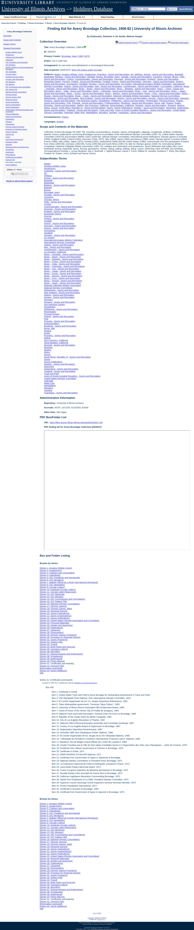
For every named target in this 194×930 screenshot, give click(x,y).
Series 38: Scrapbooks (51, 656)
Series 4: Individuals (49, 575)
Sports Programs (12, 132)
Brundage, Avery (112, 77)
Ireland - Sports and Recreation (79, 86)
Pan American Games (86, 100)
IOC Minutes (10, 84)
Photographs (10, 124)
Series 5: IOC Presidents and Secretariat (59, 577)
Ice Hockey (126, 84)
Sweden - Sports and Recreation (149, 108)
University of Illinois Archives (33, 9)
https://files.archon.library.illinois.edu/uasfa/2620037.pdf (76, 422)
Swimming (171, 108)
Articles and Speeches (13, 117)
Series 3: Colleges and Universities (57, 573)
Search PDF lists (185, 9)
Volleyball (68, 112)
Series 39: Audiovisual (50, 659)
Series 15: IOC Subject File (53, 601)
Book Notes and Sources (14, 139)
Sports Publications (12, 107)
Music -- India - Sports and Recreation (74, 91)
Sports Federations (12, 102)
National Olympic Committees (16, 92)
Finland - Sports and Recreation (86, 81)
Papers (65, 117)
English (60, 122)
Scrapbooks (10, 149)
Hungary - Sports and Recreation (104, 84)
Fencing (66, 81)
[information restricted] (50, 668)
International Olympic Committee (59, 242)
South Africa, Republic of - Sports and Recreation (82, 108)
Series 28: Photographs (51, 632)
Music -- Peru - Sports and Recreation (162, 93)
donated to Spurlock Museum (85, 683)
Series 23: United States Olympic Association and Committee (69, 620)
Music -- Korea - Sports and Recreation (85, 93)
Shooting (171, 105)
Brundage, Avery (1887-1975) (76, 56)
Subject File (10, 134)
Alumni (49, 23)
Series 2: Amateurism (50, 570)
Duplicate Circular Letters (15, 77)
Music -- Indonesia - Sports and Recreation (113, 91)
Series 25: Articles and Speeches (56, 625)
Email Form (101, 919)
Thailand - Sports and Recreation (82, 110)
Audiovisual (10, 152)
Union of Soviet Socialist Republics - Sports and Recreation (143, 110)
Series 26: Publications (51, 628)
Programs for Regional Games (16, 129)
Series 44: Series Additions (53, 670)
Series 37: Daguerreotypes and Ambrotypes (61, 654)
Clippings (9, 122)
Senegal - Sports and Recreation (150, 105)
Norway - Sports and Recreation (163, 98)
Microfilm (9, 144)
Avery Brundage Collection (65, 23)
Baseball (179, 74)
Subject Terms (9, 44)
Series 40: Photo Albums (52, 661)
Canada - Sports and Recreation (136, 77)
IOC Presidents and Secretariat (17, 62)
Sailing (80, 105)
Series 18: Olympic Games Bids (55, 608)
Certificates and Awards (14, 157)
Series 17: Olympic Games (53, 606)
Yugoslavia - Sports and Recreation (135, 112)
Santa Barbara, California (122, 105)
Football (106, 81)
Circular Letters (11, 74)
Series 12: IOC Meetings (52, 594)
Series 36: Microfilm (49, 651)
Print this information (178, 42)
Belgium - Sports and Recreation (70, 77)
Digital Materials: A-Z (77, 17)
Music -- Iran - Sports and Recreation (152, 91)
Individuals (9, 60)
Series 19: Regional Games (53, 611)
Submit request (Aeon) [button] (127, 42)
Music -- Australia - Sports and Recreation (64, 254)
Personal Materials (12, 114)
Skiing (47, 108)
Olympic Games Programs (15, 127)
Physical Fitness (167, 100)
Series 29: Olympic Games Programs (58, 635)
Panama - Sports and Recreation (59, 100)
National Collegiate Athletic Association (131, 96)
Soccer (54, 108)
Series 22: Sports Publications (54, 618)
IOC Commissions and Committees (18, 87)
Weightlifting (92, 112)
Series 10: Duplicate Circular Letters (57, 589)
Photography (152, 100)
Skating (180, 105)
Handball (83, 84)
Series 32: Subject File (51, 642)
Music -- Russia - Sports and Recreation (63, 280)
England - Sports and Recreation (163, 79)
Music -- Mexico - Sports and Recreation (124, 93)
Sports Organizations (13, 105)
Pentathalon (104, 100)
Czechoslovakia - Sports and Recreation (94, 79)
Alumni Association (36, 23)
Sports (110, 108)
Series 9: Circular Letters (52, 587)
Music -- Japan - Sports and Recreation (62, 271)
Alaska (57, 74)
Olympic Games (11, 94)
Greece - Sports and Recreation (59, 228)
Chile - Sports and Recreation (58, 202)
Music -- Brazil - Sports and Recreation (97, 89)
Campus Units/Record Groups (15, 17)
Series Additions (11, 165)
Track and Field (106, 110)
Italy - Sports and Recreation (108, 86)
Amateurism (10, 55)
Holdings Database (93, 9)
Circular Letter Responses (15, 79)
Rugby (178, 103)
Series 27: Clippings (49, 630)
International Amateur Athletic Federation (152, 84)
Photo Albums (11, 155)
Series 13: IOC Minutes (51, 596)
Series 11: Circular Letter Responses (57, 592)
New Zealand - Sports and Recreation (98, 98)
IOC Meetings (10, 82)
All (41, 673)
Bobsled (91, 77)
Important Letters (12, 142)
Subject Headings (107, 17)
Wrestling (103, 112)
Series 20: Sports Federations (54, 613)
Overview (7, 36)
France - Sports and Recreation (126, 81)
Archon (94, 927)
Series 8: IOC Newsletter (52, 585)
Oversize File (10, 160)
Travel (8, 137)
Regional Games (11, 100)
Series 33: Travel (48, 644)
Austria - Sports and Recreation (159, 74)
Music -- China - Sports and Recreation (62, 261)
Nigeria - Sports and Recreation (132, 98)
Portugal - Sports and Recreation (87, 103)
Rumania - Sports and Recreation (60, 105)
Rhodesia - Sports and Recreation (137, 103)
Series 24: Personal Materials (54, 623)
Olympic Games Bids (13, 97)
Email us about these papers (19, 181)
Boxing (99, 77)
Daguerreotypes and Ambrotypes (17, 147)
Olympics (184, 98)
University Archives (8, 23)
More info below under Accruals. (87, 70)
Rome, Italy (159, 103)
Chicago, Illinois (170, 77)
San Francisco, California (97, 105)
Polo (69, 103)
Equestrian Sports (52, 81)
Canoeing (157, 77)
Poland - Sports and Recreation (59, 316)
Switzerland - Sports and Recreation (61, 369)
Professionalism (112, 103)
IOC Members (11, 65)
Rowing (169, 103)
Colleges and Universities (15, 57)
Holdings (22, 23)
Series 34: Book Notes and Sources (57, 647)
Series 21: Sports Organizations (55, 616)
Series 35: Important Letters (53, 649)
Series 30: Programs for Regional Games (59, 637)
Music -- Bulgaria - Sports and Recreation (136, 89)
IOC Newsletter (11, 72)
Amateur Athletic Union (14, 52)
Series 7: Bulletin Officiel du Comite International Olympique (68, 582)
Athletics (139, 74)
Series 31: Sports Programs (53, 639)
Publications (10, 119)
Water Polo (79, 112)
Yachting (113, 112)
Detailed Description (12, 48)
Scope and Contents (12, 40)
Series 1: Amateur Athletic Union (55, 568)
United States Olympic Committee (60, 378)
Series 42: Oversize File (51, 666)
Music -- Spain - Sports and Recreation (93, 96)
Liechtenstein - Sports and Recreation (141, 86)
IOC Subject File (11, 89)
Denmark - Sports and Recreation (130, 79)
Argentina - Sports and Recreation (113, 74)
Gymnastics (72, 84)
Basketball (49, 77)
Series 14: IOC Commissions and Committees (62, 599)
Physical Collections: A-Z (46, 17)
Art (132, 74)
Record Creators (138, 17)
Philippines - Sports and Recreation (128, 100)
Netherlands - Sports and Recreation (61, 98)
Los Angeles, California (171, 86)
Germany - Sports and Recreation (159, 81)
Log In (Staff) (97, 913)
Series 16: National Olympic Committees (59, 604)
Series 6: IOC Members (51, 580)
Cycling (70, 79)
